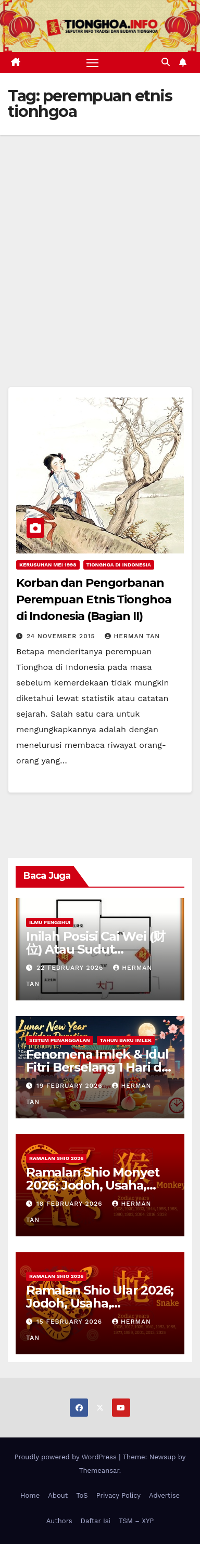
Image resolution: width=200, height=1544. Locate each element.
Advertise (164, 1495)
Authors (59, 1521)
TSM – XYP (136, 1521)
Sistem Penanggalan (59, 1040)
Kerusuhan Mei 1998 (48, 565)
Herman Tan (132, 636)
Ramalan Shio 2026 (56, 1158)
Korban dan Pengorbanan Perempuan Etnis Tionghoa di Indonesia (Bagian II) (93, 599)
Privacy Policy (118, 1495)
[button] (165, 62)
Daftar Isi (95, 1521)
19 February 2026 (70, 1085)
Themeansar (99, 1470)
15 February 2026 (70, 1321)
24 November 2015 (62, 636)
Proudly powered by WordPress (67, 1457)
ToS (82, 1495)
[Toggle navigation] (92, 62)
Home (30, 1495)
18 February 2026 (70, 1203)
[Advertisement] (100, 240)
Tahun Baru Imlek (126, 1040)
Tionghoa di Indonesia (118, 565)
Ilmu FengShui (49, 922)
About (58, 1495)
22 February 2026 (71, 967)
